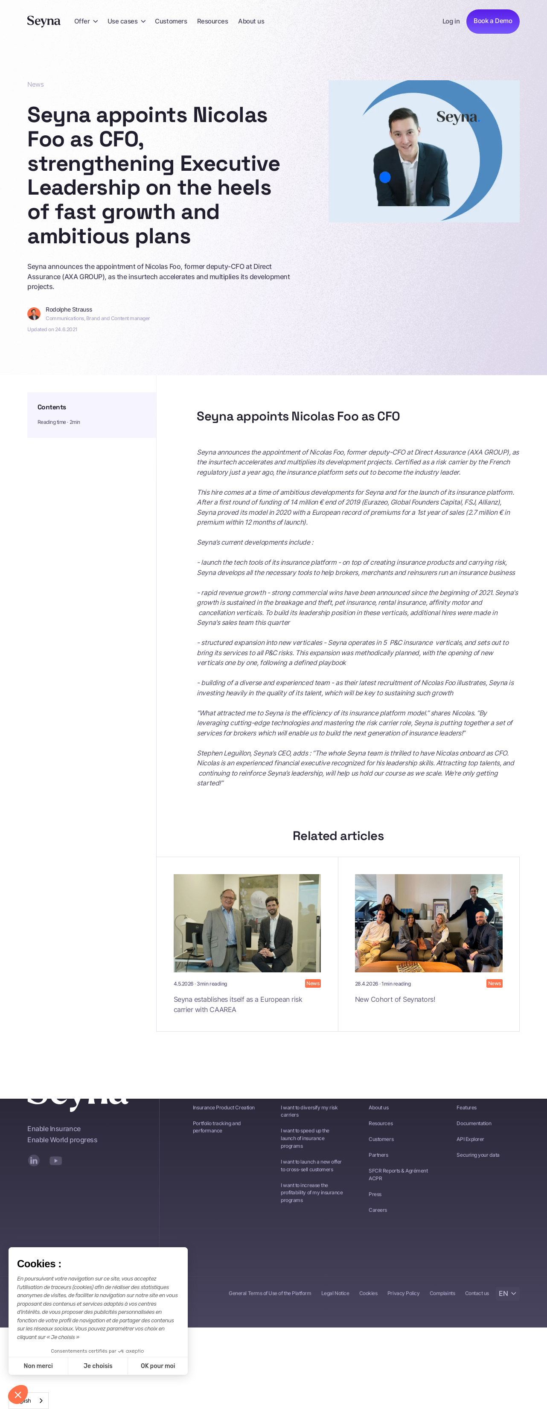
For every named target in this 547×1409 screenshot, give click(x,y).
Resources (212, 21)
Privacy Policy (403, 1305)
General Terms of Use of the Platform (270, 1305)
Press (375, 1206)
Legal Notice (335, 1305)
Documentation (474, 1135)
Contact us (477, 1305)
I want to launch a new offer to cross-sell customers (311, 1177)
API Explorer (470, 1151)
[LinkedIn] (34, 1171)
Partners (378, 1167)
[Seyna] (44, 21)
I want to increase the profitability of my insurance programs (312, 1203)
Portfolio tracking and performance (217, 1139)
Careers (378, 1222)
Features (466, 1119)
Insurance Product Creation (224, 1119)
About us (251, 21)
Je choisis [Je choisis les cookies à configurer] (98, 1366)
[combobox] (29, 1400)
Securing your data (478, 1167)
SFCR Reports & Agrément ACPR (398, 1186)
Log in (451, 21)
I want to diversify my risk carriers (309, 1122)
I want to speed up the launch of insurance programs (305, 1149)
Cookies (368, 1305)
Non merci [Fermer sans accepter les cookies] (37, 1366)
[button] (85, 21)
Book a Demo (493, 21)
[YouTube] (55, 1171)
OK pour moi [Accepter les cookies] (158, 1366)
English (22, 1400)
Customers (171, 21)
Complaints (442, 1305)
